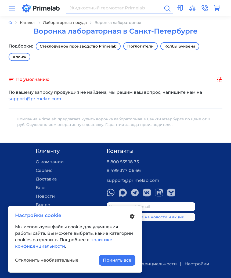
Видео (43, 204)
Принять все (117, 260)
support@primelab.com (35, 98)
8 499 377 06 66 (124, 170)
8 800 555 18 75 (123, 161)
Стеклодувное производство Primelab (78, 46)
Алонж (19, 57)
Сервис (44, 170)
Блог (41, 187)
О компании (50, 161)
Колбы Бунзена (179, 46)
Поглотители (140, 46)
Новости (45, 196)
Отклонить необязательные (46, 260)
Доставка (46, 179)
